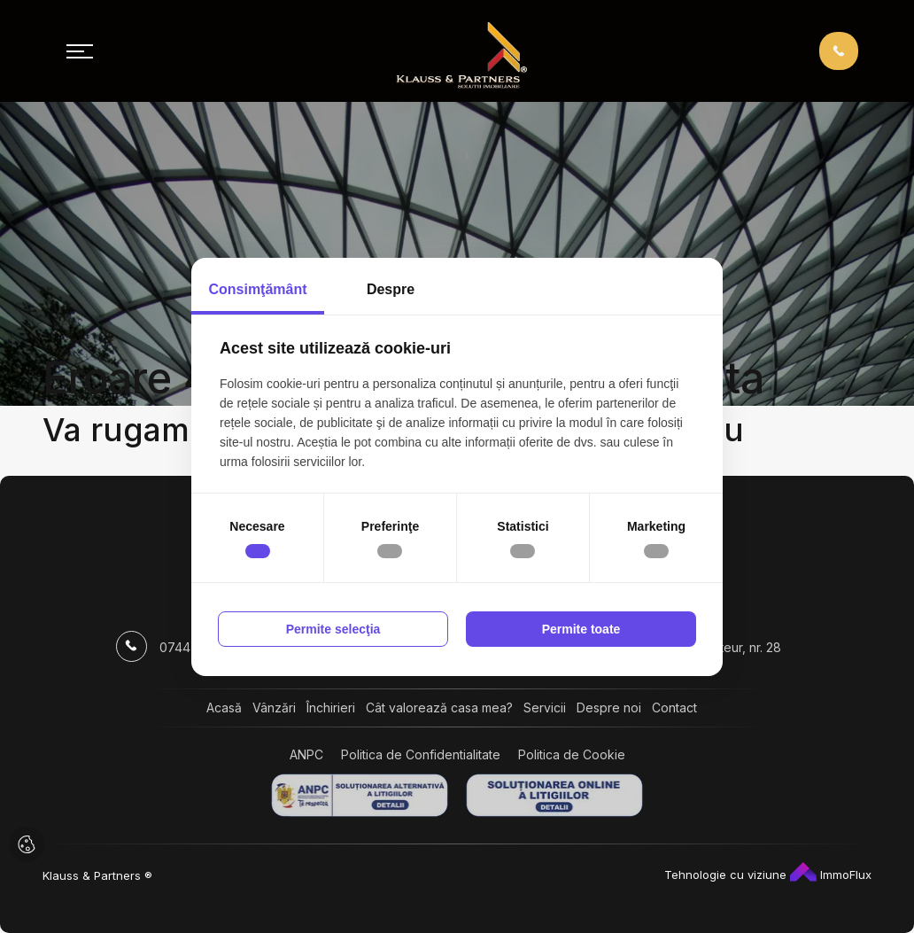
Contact (674, 707)
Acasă (224, 707)
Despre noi (609, 707)
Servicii (544, 707)
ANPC (306, 754)
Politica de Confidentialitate (420, 754)
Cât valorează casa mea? (439, 707)
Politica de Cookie (571, 754)
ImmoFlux (830, 874)
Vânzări (274, 707)
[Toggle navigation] (80, 51)
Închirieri (330, 707)
